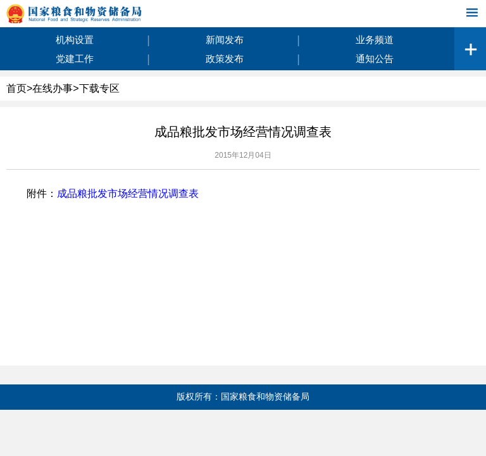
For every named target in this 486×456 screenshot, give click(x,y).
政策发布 (225, 58)
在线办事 (52, 88)
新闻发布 (225, 39)
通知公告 (375, 58)
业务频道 (375, 39)
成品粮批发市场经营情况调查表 (128, 193)
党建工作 (75, 58)
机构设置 (75, 39)
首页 (16, 88)
